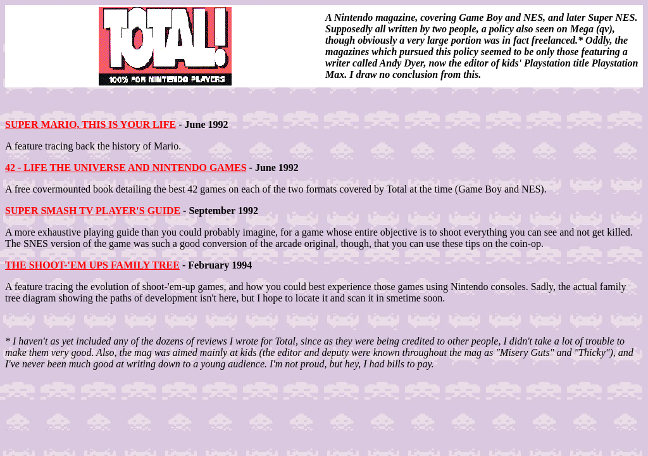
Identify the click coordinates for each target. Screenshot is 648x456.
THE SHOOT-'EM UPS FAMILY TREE (92, 265)
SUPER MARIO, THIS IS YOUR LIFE (90, 124)
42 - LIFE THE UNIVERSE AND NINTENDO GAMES (126, 167)
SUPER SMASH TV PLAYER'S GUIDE (92, 210)
